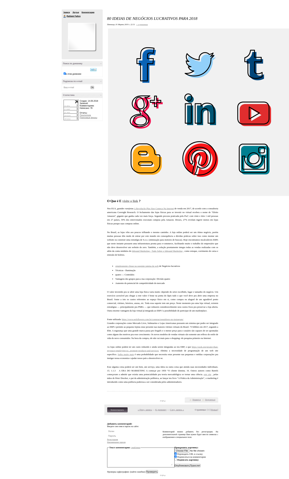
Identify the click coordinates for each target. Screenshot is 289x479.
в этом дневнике (73, 74)
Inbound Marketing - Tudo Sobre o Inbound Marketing (157, 251)
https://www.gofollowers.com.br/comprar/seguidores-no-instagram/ (152, 319)
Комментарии (88, 12)
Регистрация (112, 439)
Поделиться (210, 400)
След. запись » (177, 409)
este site (207, 374)
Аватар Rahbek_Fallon (81, 36)
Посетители (85, 115)
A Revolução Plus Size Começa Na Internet (154, 208)
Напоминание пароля (116, 442)
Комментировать (117, 410)
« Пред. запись (145, 409)
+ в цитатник (142, 24)
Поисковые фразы (88, 118)
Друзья (75, 12)
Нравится (196, 400)
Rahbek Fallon (64, 16)
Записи (66, 12)
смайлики (135, 447)
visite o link (130, 201)
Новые (214, 409)
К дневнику (161, 409)
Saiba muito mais (126, 354)
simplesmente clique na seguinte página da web (137, 266)
